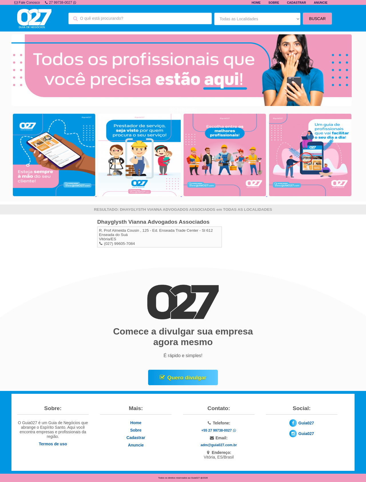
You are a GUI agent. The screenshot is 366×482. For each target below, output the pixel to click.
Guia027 (306, 423)
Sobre (273, 2)
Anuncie (320, 2)
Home (256, 2)
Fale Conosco (27, 3)
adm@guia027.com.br (219, 445)
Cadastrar (296, 2)
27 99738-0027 (60, 3)
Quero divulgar (186, 378)
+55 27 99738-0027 (218, 430)
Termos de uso (53, 444)
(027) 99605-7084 (119, 243)
